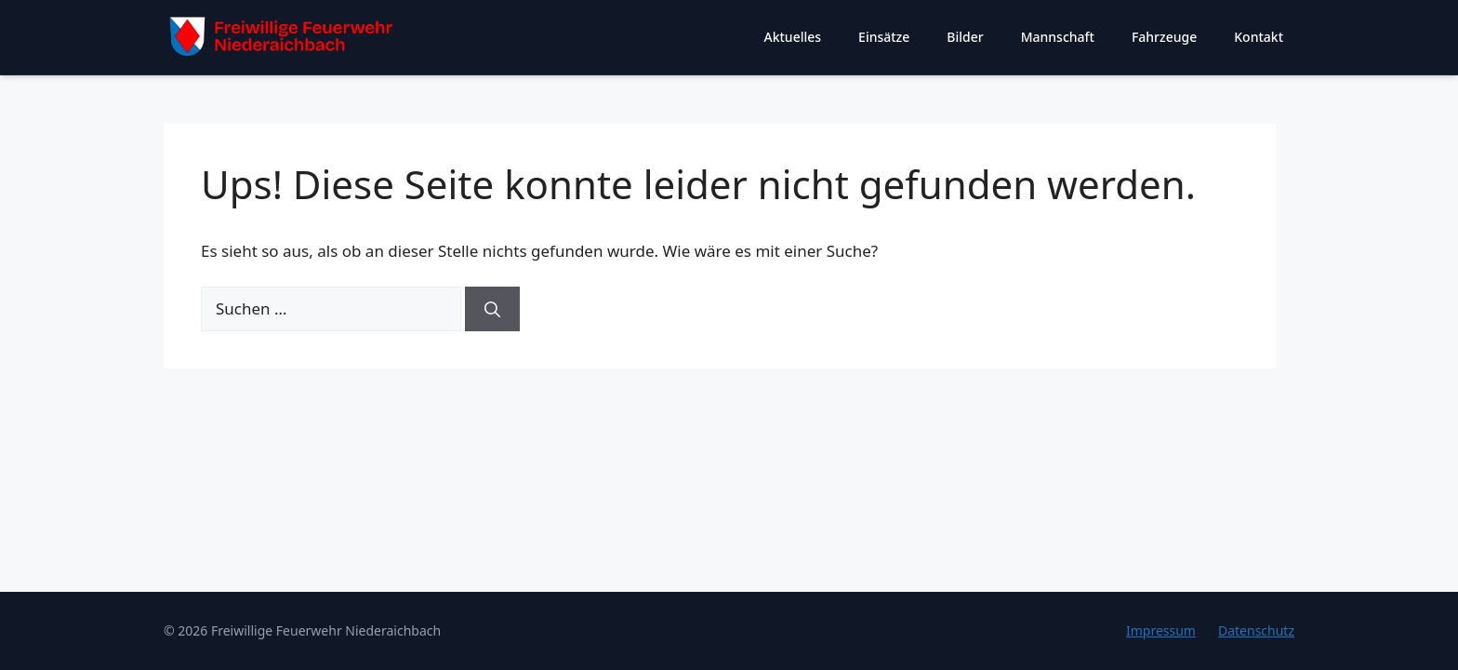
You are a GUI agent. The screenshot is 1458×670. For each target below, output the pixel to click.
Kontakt (1258, 37)
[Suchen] (492, 309)
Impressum (1161, 630)
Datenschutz (1256, 630)
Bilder (965, 37)
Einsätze (883, 37)
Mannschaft (1057, 37)
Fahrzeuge (1164, 37)
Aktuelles (793, 37)
